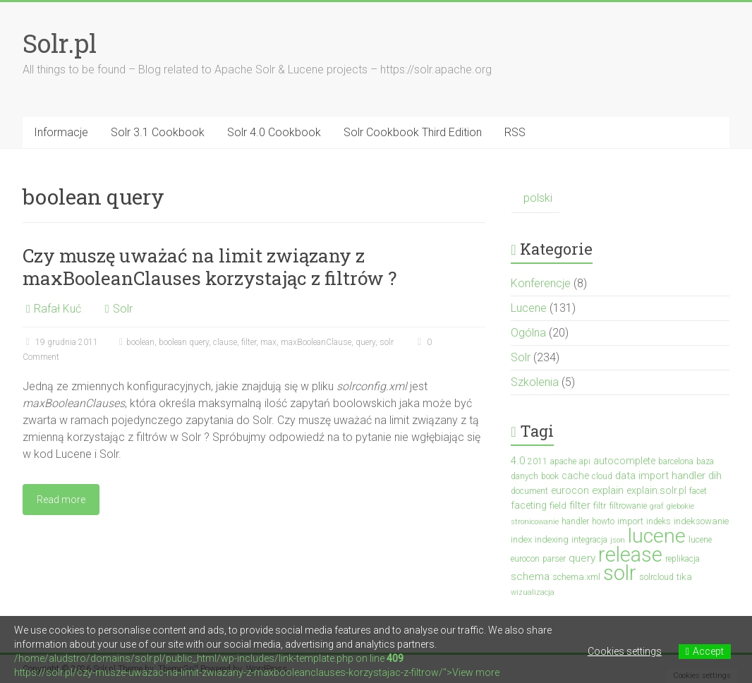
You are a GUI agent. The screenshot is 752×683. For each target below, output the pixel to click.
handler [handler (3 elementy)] (575, 521)
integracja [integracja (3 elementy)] (589, 540)
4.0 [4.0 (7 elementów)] (518, 460)
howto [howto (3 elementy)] (603, 521)
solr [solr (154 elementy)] (619, 573)
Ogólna (528, 332)
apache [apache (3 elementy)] (563, 461)
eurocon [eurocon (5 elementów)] (570, 490)
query (365, 342)
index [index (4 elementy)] (521, 539)
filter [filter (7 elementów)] (579, 505)
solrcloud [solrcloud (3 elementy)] (656, 577)
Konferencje (541, 283)
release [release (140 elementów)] (630, 555)
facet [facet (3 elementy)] (698, 491)
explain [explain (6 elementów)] (608, 490)
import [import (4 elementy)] (630, 521)
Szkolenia (535, 382)
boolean (140, 342)
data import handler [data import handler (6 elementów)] (660, 475)
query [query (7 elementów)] (582, 558)
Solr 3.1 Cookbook (158, 132)
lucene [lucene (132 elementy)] (657, 536)
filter (248, 342)
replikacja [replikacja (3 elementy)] (682, 559)
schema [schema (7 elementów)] (530, 576)
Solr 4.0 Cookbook (274, 132)
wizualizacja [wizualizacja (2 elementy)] (532, 592)
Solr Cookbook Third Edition (413, 132)
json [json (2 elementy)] (617, 540)
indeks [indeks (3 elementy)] (658, 521)
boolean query (184, 342)
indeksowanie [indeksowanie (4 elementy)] (701, 521)
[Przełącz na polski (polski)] (535, 198)
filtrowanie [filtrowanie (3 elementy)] (628, 506)
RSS (515, 132)
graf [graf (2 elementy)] (657, 506)
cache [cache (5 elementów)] (575, 475)
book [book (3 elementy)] (550, 476)
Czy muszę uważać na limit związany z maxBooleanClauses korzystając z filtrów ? (209, 266)
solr (387, 342)
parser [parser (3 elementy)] (554, 559)
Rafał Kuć (57, 308)
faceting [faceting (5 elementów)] (529, 505)
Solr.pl (60, 43)
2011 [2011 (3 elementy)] (537, 461)
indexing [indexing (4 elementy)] (552, 539)
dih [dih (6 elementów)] (715, 475)
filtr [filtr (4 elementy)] (600, 505)
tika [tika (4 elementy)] (684, 577)
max (268, 342)
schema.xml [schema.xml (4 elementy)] (576, 577)
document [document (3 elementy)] (529, 491)
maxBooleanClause (316, 342)
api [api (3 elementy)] (584, 461)
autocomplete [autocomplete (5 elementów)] (624, 460)
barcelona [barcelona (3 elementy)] (675, 461)
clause (225, 342)
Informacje (61, 132)
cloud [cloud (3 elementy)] (602, 476)
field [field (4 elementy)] (558, 505)
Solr (123, 308)
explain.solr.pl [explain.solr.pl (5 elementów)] (656, 490)
